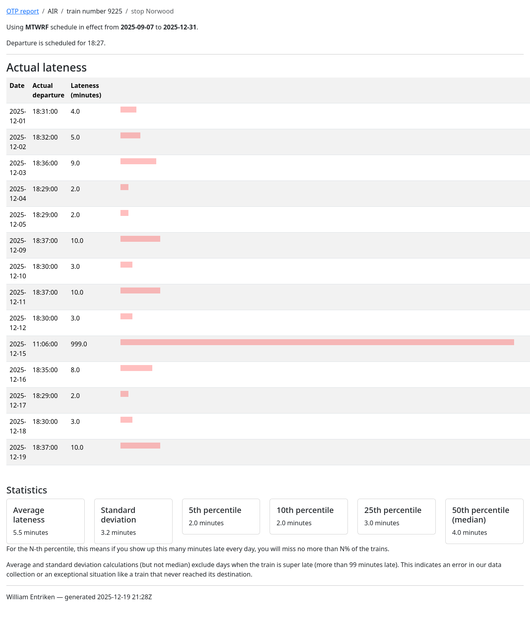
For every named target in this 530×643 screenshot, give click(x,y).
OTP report (22, 11)
